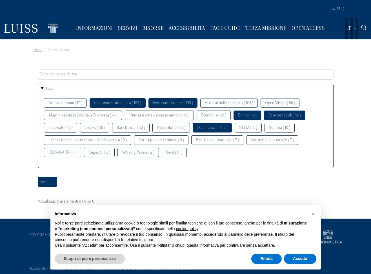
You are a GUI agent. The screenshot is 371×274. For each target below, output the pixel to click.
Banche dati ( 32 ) (131, 128)
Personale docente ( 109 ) (173, 103)
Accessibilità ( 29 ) (171, 128)
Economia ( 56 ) (213, 115)
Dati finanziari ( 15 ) (212, 128)
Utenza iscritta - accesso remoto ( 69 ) (159, 115)
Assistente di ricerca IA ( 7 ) (272, 140)
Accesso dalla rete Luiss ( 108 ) (229, 103)
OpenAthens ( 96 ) (280, 103)
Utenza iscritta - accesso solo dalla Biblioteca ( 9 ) (87, 140)
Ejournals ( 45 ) (60, 128)
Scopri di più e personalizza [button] (90, 258)
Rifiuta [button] (266, 258)
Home (38, 50)
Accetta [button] (300, 258)
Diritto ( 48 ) (247, 115)
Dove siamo (39, 235)
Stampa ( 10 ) (279, 128)
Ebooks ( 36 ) (95, 128)
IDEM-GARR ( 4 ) (62, 153)
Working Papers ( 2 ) (138, 153)
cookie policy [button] (187, 228)
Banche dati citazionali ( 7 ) (217, 140)
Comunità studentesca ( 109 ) (117, 103)
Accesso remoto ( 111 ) (65, 103)
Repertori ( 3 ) (99, 153)
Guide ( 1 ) (174, 153)
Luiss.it (337, 8)
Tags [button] (49, 89)
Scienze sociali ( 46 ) (284, 115)
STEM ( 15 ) (248, 128)
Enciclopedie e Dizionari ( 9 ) (161, 140)
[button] (313, 213)
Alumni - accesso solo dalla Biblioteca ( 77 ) (82, 115)
